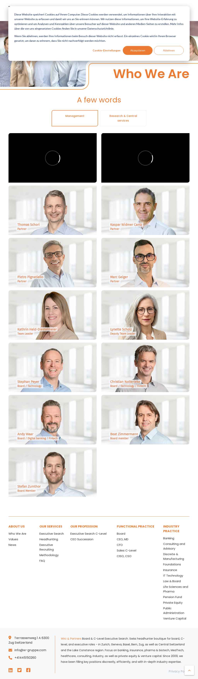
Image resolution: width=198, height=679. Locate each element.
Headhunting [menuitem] (48, 539)
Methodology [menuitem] (49, 555)
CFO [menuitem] (120, 545)
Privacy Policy (179, 671)
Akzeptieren (137, 50)
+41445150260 (25, 657)
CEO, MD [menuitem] (122, 539)
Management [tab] (74, 116)
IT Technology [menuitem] (173, 575)
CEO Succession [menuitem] (81, 539)
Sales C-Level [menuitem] (126, 550)
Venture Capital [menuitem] (174, 618)
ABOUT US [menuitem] (17, 526)
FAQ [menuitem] (42, 561)
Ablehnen (169, 50)
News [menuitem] (12, 545)
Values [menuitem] (13, 539)
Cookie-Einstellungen (106, 50)
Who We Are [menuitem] (17, 534)
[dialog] (99, 33)
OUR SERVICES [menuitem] (50, 526)
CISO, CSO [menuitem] (124, 556)
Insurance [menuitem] (170, 570)
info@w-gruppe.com (30, 650)
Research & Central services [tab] (123, 118)
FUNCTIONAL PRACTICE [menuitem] (135, 526)
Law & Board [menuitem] (172, 581)
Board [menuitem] (121, 534)
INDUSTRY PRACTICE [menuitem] (171, 528)
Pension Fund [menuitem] (172, 597)
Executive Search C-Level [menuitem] (88, 534)
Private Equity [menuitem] (173, 603)
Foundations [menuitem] (172, 564)
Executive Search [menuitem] (51, 534)
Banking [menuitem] (168, 538)
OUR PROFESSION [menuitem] (84, 526)
